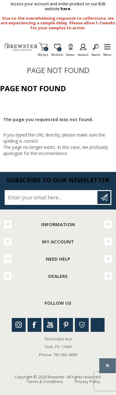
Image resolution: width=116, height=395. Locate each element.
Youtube (50, 325)
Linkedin (98, 325)
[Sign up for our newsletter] (51, 197)
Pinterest (66, 325)
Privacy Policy (87, 381)
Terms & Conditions (45, 381)
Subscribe (103, 197)
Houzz (82, 325)
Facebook (34, 325)
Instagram (19, 325)
